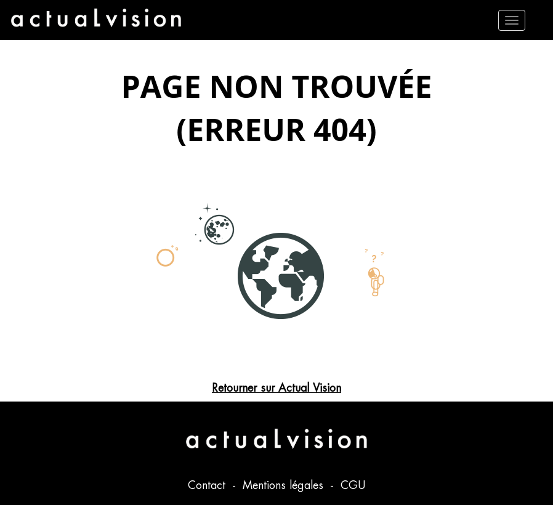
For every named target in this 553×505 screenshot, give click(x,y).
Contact (208, 485)
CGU (353, 485)
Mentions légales (285, 485)
